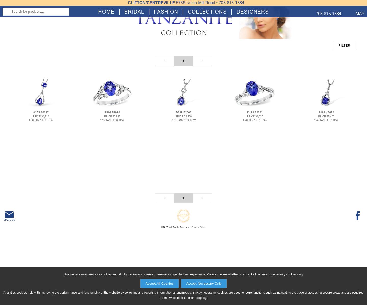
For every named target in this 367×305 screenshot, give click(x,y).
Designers (253, 52)
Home (106, 52)
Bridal (134, 52)
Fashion (166, 52)
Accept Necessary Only (204, 283)
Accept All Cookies (160, 283)
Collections (207, 52)
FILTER (344, 103)
